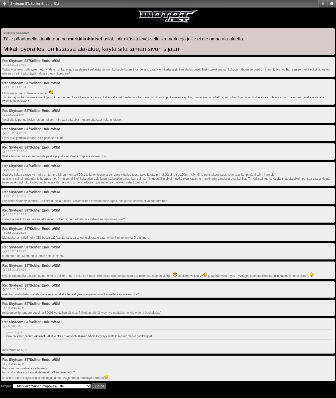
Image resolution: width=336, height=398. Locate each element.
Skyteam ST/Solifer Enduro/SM (34, 4)
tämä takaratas (12, 372)
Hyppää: (6, 386)
